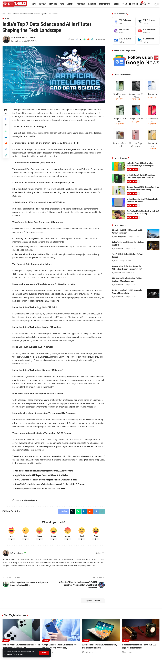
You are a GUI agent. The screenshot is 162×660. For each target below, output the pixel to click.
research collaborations (34, 242)
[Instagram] (133, 4)
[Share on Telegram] (6, 149)
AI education (96, 133)
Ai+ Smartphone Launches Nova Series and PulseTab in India (40, 488)
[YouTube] (130, 4)
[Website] (103, 553)
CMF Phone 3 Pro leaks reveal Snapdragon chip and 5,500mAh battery (44, 470)
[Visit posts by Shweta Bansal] (6, 39)
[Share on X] (80, 39)
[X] (126, 4)
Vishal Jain (117, 272)
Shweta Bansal (19, 37)
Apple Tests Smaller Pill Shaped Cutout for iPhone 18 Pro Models (41, 475)
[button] (44, 653)
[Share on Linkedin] (6, 137)
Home (4, 14)
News (9, 14)
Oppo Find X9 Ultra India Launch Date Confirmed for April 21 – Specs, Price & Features (50, 484)
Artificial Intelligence (29, 500)
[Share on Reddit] (88, 39)
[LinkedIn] (136, 4)
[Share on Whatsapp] (84, 39)
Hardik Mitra (118, 248)
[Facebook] (123, 4)
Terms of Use (18, 654)
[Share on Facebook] (76, 39)
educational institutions (87, 290)
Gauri (116, 260)
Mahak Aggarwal (120, 236)
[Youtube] (147, 31)
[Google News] (124, 40)
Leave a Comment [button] (93, 600)
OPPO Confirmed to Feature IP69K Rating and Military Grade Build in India (46, 479)
